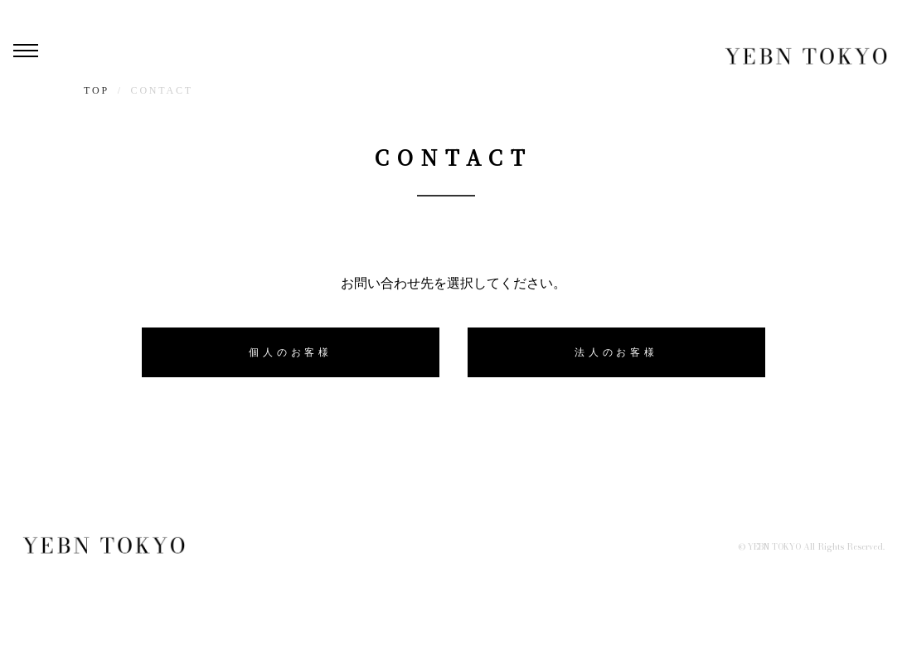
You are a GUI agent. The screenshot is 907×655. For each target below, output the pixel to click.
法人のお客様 (616, 352)
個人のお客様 (290, 352)
